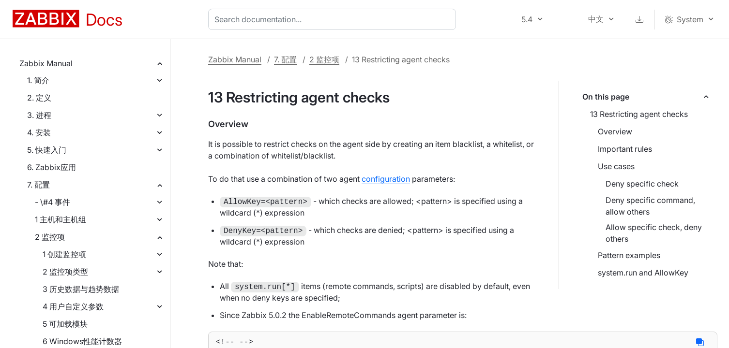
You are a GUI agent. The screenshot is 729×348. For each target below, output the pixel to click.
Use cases (616, 166)
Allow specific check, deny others (654, 233)
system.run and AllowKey (643, 272)
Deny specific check (642, 183)
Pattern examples (629, 255)
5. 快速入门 (46, 150)
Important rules (625, 149)
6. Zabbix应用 (51, 167)
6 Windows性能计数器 (82, 341)
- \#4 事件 (52, 202)
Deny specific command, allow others (650, 206)
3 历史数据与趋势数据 (81, 289)
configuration (386, 179)
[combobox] (334, 19)
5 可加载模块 (65, 324)
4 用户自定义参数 (73, 306)
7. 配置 (38, 184)
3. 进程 (39, 115)
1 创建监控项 (64, 254)
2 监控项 (50, 237)
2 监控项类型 (65, 271)
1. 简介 (38, 80)
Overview (615, 131)
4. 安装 (39, 132)
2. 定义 (39, 97)
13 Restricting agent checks (639, 114)
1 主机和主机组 (60, 219)
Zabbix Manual (46, 63)
